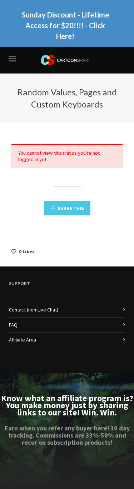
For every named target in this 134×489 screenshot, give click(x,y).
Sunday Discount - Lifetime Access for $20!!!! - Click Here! (65, 25)
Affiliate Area (22, 339)
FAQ (13, 324)
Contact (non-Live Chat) (33, 309)
